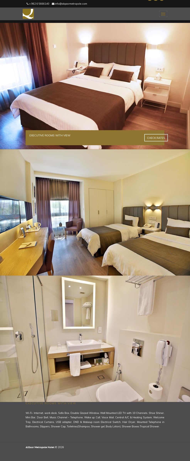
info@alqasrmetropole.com (69, 3)
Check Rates (156, 138)
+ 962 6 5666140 (38, 3)
